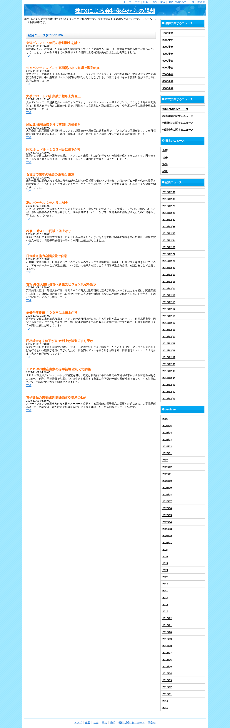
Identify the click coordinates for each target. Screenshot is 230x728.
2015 (165, 611)
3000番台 (167, 46)
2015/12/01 (168, 398)
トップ (127, 2)
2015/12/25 (168, 233)
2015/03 (167, 680)
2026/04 (167, 432)
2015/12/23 (168, 247)
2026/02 (167, 446)
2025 (165, 460)
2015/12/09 (168, 343)
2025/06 (167, 508)
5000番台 (167, 60)
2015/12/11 (168, 329)
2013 (165, 707)
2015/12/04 (168, 377)
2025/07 (167, 501)
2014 (165, 701)
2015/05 (167, 666)
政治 (154, 2)
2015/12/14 (168, 309)
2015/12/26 (168, 226)
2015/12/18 (168, 281)
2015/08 (167, 645)
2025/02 (167, 535)
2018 (165, 590)
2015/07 (167, 652)
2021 (165, 570)
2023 (165, 556)
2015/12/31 (168, 192)
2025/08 (167, 494)
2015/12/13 (168, 316)
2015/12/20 (168, 267)
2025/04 (167, 522)
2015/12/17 (168, 288)
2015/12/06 (168, 364)
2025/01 (167, 542)
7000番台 (167, 74)
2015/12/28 (168, 212)
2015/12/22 (168, 254)
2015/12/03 (168, 384)
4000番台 (167, 53)
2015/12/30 (168, 199)
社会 (145, 2)
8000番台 (167, 81)
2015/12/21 (168, 260)
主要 (137, 2)
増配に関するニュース (175, 109)
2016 (165, 604)
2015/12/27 (168, 219)
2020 (165, 577)
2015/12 (167, 618)
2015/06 (167, 659)
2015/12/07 (168, 357)
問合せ (201, 2)
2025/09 (167, 487)
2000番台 (167, 39)
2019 (165, 584)
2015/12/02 (168, 391)
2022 (165, 563)
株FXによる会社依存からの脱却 (115, 11)
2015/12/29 (168, 206)
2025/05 (167, 515)
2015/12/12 (168, 322)
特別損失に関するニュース (178, 129)
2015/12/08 (168, 350)
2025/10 (167, 480)
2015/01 (167, 694)
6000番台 (167, 67)
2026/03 (167, 439)
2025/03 (167, 529)
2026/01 (167, 453)
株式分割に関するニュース (178, 115)
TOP (28, 55)
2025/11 (167, 474)
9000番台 (167, 88)
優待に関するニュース (181, 2)
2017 (165, 597)
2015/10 (167, 632)
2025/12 (167, 467)
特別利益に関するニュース (178, 122)
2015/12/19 (168, 274)
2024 (165, 549)
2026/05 (167, 425)
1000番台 (167, 33)
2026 (165, 418)
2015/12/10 (168, 336)
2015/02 (167, 687)
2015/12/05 (168, 371)
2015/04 (167, 673)
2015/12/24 (168, 240)
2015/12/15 (168, 302)
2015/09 (167, 639)
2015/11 (167, 625)
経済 (162, 2)
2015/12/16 (168, 295)
